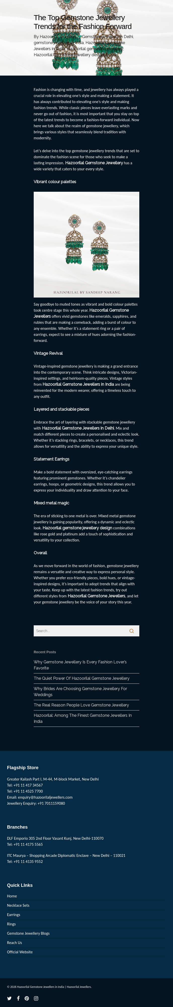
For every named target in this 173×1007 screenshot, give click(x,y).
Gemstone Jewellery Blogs (28, 933)
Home (12, 896)
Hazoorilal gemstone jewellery (95, 48)
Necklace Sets (18, 905)
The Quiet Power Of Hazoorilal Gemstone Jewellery (81, 678)
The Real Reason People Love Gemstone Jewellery (81, 705)
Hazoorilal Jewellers (58, 36)
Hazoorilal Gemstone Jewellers (96, 596)
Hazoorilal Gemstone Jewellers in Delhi (78, 428)
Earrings (13, 914)
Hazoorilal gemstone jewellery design (77, 528)
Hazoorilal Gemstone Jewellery (94, 162)
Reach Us (14, 942)
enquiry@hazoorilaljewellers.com (45, 797)
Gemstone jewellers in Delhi (107, 36)
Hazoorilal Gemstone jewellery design (69, 54)
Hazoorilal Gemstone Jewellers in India (78, 384)
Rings (11, 924)
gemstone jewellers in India (59, 42)
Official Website (20, 952)
